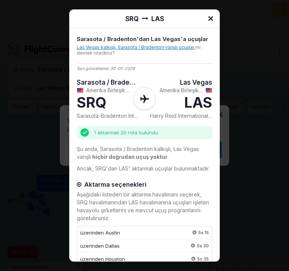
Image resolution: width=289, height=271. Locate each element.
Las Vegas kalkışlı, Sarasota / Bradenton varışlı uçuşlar (136, 47)
